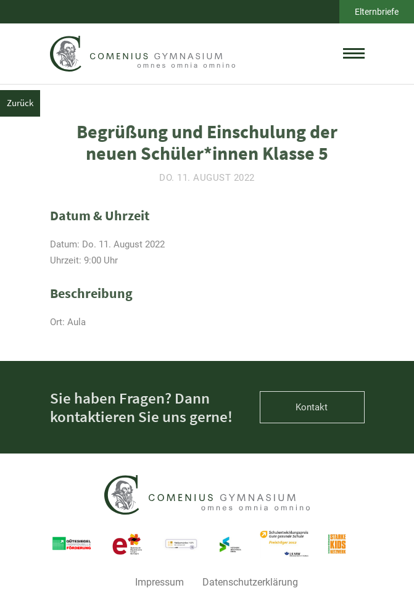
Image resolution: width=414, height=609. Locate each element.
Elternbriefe (377, 12)
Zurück (20, 103)
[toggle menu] (354, 53)
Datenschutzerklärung (250, 582)
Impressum (159, 582)
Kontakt (312, 407)
